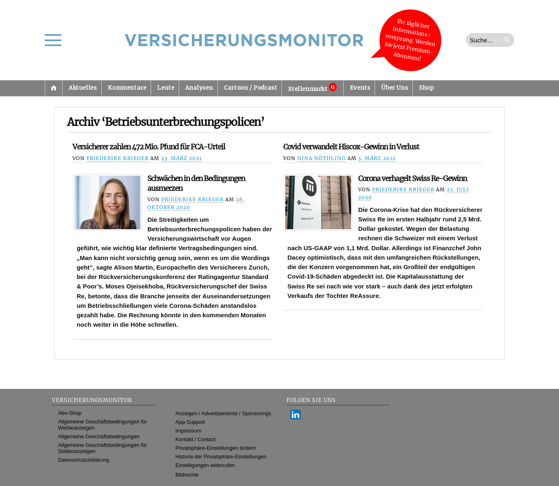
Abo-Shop (70, 413)
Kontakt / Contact (195, 439)
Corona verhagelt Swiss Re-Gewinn (412, 178)
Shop (426, 87)
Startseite (53, 88)
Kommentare (127, 87)
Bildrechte (187, 475)
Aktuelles (83, 87)
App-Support (190, 422)
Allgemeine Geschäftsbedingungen (99, 436)
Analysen (199, 87)
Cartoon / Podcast (250, 87)
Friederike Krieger (117, 158)
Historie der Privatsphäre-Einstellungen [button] (220, 456)
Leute (165, 87)
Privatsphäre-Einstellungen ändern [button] (215, 448)
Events (360, 87)
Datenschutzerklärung (83, 460)
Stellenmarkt (312, 88)
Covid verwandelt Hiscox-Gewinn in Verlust (351, 146)
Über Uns (394, 87)
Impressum (188, 431)
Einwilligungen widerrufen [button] (205, 465)
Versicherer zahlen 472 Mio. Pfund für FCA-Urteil (148, 146)
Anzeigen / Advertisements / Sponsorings (223, 413)
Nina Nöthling (321, 158)
